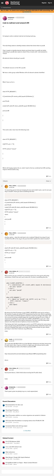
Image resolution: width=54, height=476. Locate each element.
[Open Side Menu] (2, 3)
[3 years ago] (9, 454)
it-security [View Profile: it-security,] (15, 417)
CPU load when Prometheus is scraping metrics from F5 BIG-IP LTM (25, 420)
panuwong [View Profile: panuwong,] (16, 422)
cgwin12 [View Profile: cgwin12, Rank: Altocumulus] (15, 448)
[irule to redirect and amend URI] (11, 187)
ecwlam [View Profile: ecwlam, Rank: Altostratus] (15, 453)
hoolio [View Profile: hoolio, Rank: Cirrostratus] (10, 339)
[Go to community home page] (12, 3)
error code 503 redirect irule (13, 447)
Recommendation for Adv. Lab (14, 405)
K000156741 (27, 12)
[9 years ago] (9, 459)
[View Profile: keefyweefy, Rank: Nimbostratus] (5, 18)
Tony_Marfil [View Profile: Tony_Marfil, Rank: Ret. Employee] (17, 443)
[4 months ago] (9, 464)
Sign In (50, 3)
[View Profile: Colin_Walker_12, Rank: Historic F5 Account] (6, 272)
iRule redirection (10, 452)
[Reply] (48, 176)
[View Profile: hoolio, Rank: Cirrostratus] (6, 340)
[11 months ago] (9, 443)
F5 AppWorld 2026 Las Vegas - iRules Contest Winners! (21, 462)
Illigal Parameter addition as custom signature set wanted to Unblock (25, 415)
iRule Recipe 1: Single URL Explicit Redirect (18, 457)
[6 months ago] (9, 448)
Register (44, 3)
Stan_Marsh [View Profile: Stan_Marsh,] (16, 411)
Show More (27, 430)
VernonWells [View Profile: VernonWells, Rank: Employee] (16, 459)
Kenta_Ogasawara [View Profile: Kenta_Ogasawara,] (18, 427)
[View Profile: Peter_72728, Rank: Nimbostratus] (6, 186)
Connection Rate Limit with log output (16, 426)
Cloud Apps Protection (12, 410)
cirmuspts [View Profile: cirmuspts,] (15, 406)
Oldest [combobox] (48, 181)
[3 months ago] (9, 406)
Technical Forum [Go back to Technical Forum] (6, 7)
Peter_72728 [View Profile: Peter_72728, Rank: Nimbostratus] (12, 185)
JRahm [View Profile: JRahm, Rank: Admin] (15, 464)
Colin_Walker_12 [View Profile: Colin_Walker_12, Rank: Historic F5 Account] (13, 271)
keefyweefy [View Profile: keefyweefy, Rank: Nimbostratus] (11, 17)
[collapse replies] (2, 186)
